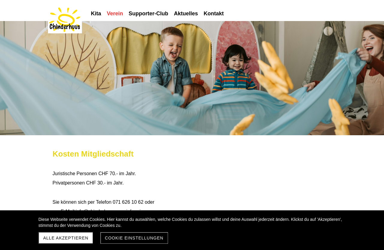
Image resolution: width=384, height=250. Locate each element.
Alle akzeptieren (65, 238)
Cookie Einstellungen (134, 238)
